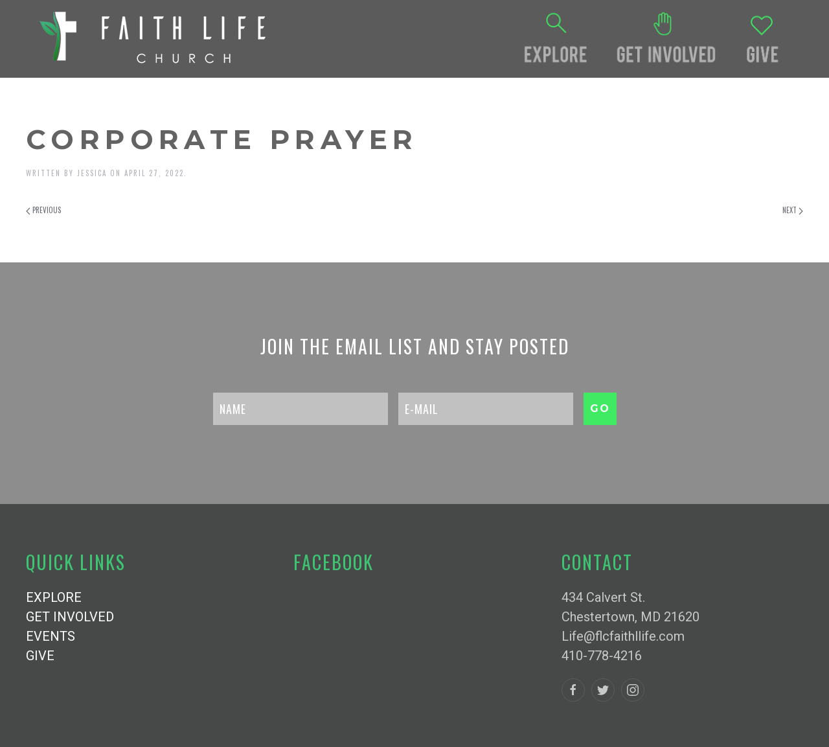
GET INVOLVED (70, 617)
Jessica (92, 173)
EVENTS (50, 636)
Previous (43, 210)
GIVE (40, 655)
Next (792, 210)
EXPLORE (54, 597)
